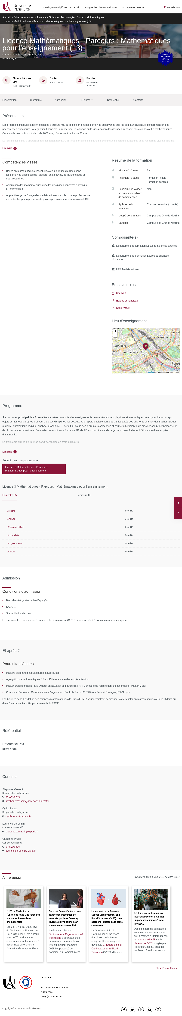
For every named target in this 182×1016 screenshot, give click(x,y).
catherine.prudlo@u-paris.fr (21, 850)
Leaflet (151, 372)
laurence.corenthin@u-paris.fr (22, 831)
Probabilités (13, 535)
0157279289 (13, 797)
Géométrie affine (15, 527)
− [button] (115, 335)
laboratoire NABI (146, 939)
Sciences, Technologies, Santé (66, 17)
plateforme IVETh (143, 943)
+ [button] (115, 331)
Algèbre (11, 510)
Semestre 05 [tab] (9, 495)
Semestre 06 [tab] (84, 495)
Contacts (138, 100)
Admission (60, 100)
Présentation (9, 100)
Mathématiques (95, 17)
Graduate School (106, 948)
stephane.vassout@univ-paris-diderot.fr (27, 801)
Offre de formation (24, 17)
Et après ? (87, 100)
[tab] (34, 470)
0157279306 (13, 846)
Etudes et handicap (125, 300)
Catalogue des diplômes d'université (61, 7)
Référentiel (113, 100)
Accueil (6, 17)
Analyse (11, 518)
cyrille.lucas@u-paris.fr (18, 816)
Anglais (11, 551)
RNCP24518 (121, 308)
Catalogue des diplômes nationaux (100, 7)
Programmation (15, 543)
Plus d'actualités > (166, 968)
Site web (119, 293)
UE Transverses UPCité (132, 7)
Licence (41, 17)
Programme (35, 100)
